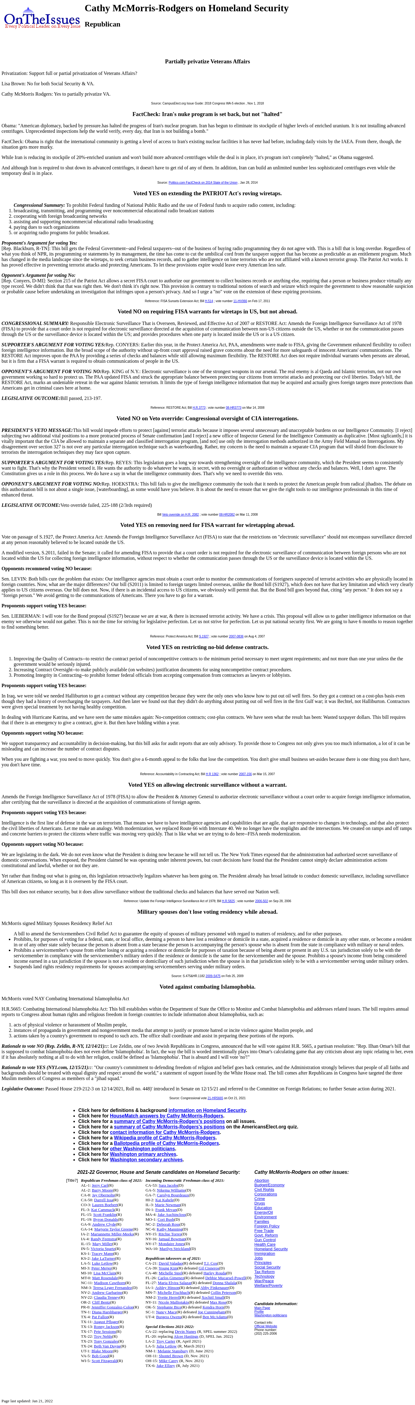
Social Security (268, 1267)
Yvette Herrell (168, 1297)
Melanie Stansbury (173, 1351)
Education (263, 1208)
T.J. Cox (210, 1263)
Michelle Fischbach (174, 1292)
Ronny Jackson (106, 1326)
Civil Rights (264, 1189)
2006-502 (261, 901)
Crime (260, 1198)
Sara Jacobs (168, 1185)
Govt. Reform (266, 1235)
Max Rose (218, 1302)
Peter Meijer (101, 1268)
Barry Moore (102, 1190)
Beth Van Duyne (107, 1346)
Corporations (266, 1194)
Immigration (265, 1253)
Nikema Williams (171, 1190)
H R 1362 (212, 774)
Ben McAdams (214, 1317)
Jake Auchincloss (172, 1214)
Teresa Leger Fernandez (112, 1287)
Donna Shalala (224, 1282)
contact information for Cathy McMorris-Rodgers (165, 1132)
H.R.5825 (228, 901)
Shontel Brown (171, 1356)
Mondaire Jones (172, 1243)
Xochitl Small (213, 1297)
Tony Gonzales (106, 1341)
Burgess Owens (168, 1317)
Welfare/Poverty (269, 1285)
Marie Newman (167, 1204)
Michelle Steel (170, 1273)
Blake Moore (102, 1351)
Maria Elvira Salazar (174, 1282)
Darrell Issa (103, 1200)
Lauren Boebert (104, 1204)
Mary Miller (102, 1243)
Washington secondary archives (146, 1159)
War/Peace (264, 1281)
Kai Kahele (164, 1200)
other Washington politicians (142, 1148)
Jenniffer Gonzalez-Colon (112, 1307)
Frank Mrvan (166, 1209)
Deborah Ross (168, 1224)
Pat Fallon (100, 1317)
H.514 (209, 301)
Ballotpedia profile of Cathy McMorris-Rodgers (166, 1143)
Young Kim (168, 1268)
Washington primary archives (143, 1154)
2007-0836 (236, 636)
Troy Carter (166, 1341)
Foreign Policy (267, 1226)
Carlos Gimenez (171, 1278)
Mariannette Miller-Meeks (112, 1234)
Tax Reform (265, 1271)
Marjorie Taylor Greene (113, 1229)
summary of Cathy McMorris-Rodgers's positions (169, 1121)
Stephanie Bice (169, 1307)
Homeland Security (271, 1249)
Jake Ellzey (166, 1365)
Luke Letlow (102, 1263)
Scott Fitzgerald (105, 1360)
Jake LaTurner (103, 1258)
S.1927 (204, 636)
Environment (266, 1217)
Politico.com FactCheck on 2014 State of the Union (203, 182)
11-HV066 (240, 301)
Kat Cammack (102, 1209)
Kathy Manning (169, 1229)
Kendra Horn (213, 1307)
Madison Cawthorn (109, 1282)
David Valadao (171, 1263)
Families (262, 1221)
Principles (263, 1262)
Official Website (266, 1326)
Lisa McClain (104, 1273)
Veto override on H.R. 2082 (180, 514)
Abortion (262, 1180)
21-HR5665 (215, 1098)
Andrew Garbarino (107, 1292)
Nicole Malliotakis (173, 1302)
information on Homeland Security (207, 1110)
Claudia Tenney (106, 1297)
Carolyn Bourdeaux (173, 1195)
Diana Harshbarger (107, 1312)
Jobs (259, 1258)
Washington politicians (271, 1315)
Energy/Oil (264, 1212)
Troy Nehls (103, 1336)
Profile (259, 1311)
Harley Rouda (214, 1273)
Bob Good (100, 1356)
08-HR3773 (233, 407)
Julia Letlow (167, 1346)
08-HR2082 (227, 514)
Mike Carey (168, 1360)
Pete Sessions (105, 1331)
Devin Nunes (185, 1331)
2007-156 (245, 774)
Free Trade (264, 1230)
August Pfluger (105, 1321)
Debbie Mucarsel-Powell (225, 1278)
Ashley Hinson (167, 1287)
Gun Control (265, 1239)
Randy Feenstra (103, 1239)
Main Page (262, 1308)
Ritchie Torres (170, 1234)
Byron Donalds (105, 1219)
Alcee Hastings (186, 1336)
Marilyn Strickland (174, 1248)
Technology (265, 1276)
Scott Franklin (104, 1214)
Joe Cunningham (211, 1312)
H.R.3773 (199, 407)
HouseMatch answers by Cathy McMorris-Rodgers (166, 1115)
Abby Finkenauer (214, 1287)
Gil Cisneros (209, 1268)
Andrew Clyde (104, 1224)
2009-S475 (213, 976)
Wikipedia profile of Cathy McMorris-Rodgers (164, 1137)
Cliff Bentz (101, 1302)
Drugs (260, 1203)
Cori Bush (166, 1219)
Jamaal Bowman (172, 1239)
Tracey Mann (102, 1253)
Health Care (265, 1244)
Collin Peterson (223, 1292)
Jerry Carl (100, 1185)
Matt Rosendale (105, 1278)
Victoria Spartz (103, 1248)
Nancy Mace (166, 1312)
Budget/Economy (270, 1185)
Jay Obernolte (103, 1195)
